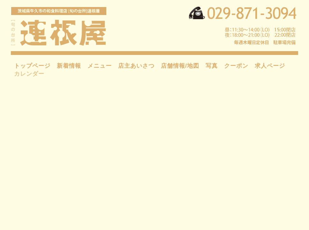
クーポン (236, 66)
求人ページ (270, 66)
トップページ (32, 66)
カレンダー (29, 74)
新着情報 (69, 66)
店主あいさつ (136, 66)
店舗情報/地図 (180, 66)
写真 (212, 66)
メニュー (99, 66)
